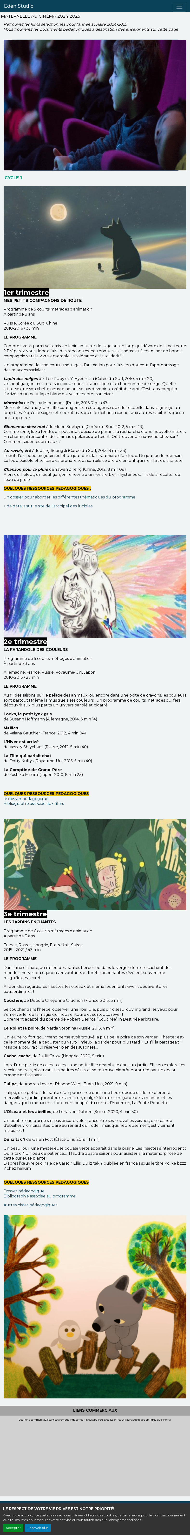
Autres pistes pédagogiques (30, 1205)
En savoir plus (37, 1528)
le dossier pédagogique (26, 798)
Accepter (13, 1528)
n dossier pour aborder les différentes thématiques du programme (71, 497)
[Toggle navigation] (179, 7)
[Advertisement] (95, 1457)
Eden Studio (18, 6)
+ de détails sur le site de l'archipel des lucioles (48, 506)
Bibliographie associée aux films (34, 803)
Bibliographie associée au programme (40, 1196)
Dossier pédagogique (24, 1191)
